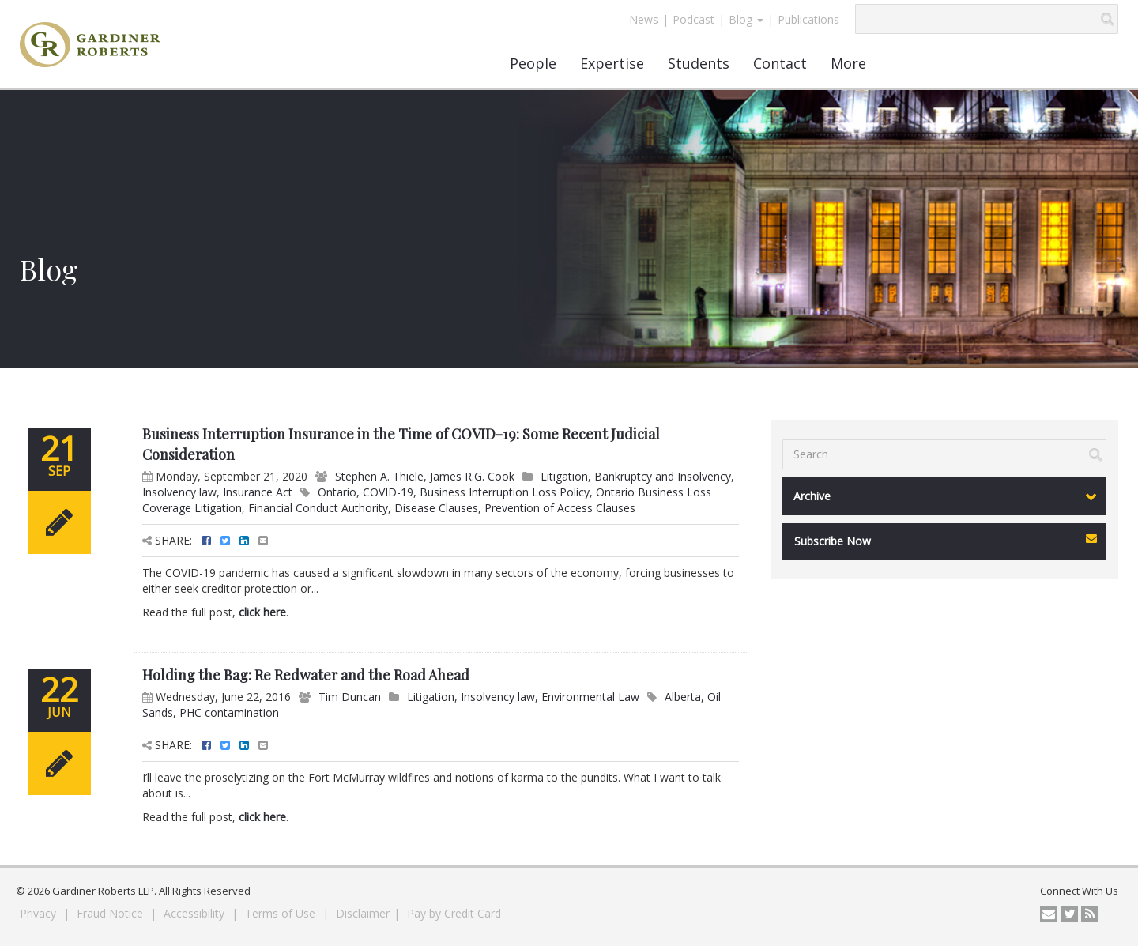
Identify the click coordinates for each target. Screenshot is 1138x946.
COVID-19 (388, 491)
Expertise (612, 63)
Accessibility (196, 913)
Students (698, 63)
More (848, 63)
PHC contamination (229, 712)
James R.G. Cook (472, 476)
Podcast (693, 19)
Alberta (683, 696)
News (643, 19)
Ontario (337, 491)
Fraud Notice (111, 913)
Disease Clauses (436, 507)
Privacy (39, 913)
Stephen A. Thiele (379, 476)
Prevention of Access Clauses (559, 507)
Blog (746, 19)
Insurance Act (257, 491)
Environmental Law (590, 696)
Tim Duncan (349, 696)
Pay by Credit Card (454, 913)
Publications (808, 19)
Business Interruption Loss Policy (505, 491)
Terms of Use (281, 913)
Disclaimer (363, 913)
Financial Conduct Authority (318, 507)
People (533, 63)
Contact (780, 63)
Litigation (564, 476)
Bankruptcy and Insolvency (662, 476)
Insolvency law (179, 491)
